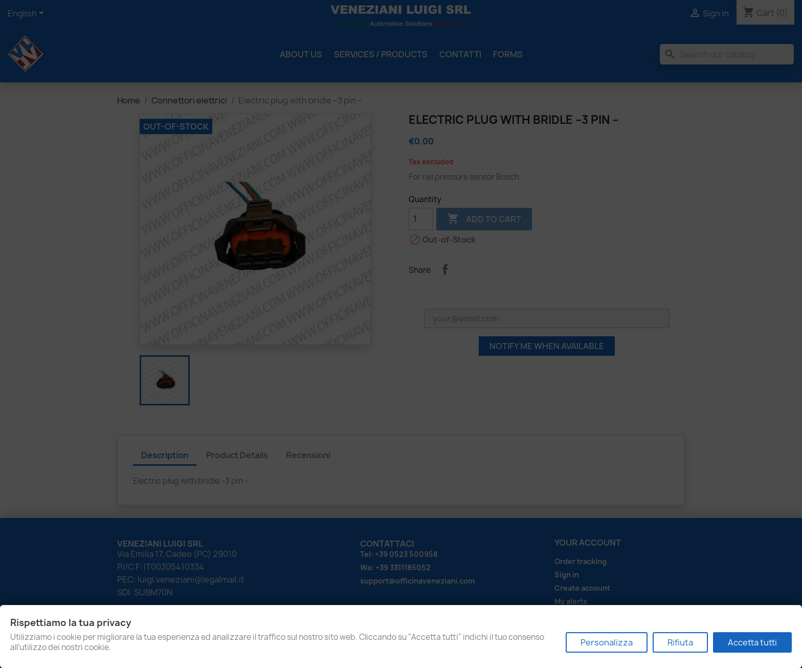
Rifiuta (680, 642)
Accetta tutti (752, 642)
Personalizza (607, 642)
